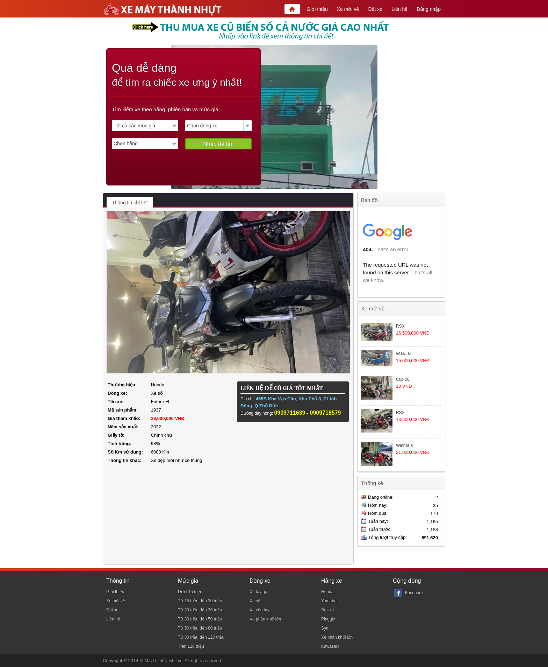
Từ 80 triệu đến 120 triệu (201, 637)
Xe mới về (348, 9)
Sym (325, 628)
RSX (400, 326)
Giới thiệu (317, 9)
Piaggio (328, 619)
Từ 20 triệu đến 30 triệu (200, 610)
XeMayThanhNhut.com (160, 660)
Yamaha (329, 600)
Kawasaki (330, 646)
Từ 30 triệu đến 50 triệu (200, 619)
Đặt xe (375, 9)
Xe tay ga (258, 591)
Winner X (404, 445)
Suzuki (327, 610)
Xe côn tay (259, 610)
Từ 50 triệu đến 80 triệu (200, 628)
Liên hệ (399, 9)
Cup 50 (403, 379)
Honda (327, 591)
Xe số (255, 600)
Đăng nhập (429, 9)
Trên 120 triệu (191, 646)
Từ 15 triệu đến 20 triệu (200, 600)
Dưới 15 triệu (190, 591)
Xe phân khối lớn (265, 619)
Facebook (414, 592)
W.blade (403, 353)
